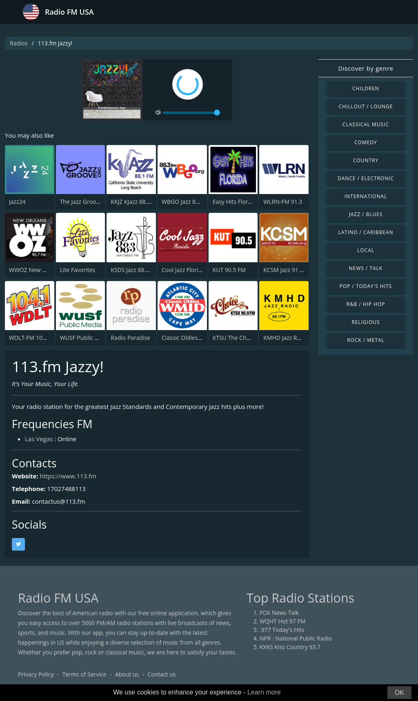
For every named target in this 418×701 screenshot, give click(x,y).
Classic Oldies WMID (189, 338)
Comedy (365, 142)
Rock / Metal (366, 340)
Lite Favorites (78, 270)
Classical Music (365, 124)
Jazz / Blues (366, 214)
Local (365, 250)
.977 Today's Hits (282, 630)
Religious (365, 322)
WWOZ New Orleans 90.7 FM (47, 270)
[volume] (191, 113)
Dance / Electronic (366, 178)
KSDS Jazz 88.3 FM (134, 270)
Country (365, 160)
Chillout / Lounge (366, 106)
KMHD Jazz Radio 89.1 (292, 338)
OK (399, 692)
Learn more (264, 692)
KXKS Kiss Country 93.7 (290, 647)
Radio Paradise (130, 338)
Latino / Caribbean (366, 232)
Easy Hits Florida (234, 201)
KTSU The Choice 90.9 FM (246, 338)
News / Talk (365, 268)
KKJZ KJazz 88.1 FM (135, 201)
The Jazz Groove (81, 201)
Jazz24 (17, 201)
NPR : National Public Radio (296, 638)
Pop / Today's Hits (366, 286)
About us (127, 674)
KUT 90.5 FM (229, 270)
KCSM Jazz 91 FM (285, 270)
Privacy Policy (35, 674)
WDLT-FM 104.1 (30, 338)
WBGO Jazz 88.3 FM (187, 201)
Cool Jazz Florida (183, 270)
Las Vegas (39, 439)
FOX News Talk (279, 612)
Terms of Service (84, 674)
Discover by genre (365, 68)
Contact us (161, 674)
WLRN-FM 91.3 (282, 201)
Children (365, 88)
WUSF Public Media (85, 338)
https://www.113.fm (68, 476)
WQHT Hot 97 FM (282, 621)
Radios (19, 43)
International (366, 196)
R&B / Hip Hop (366, 304)
